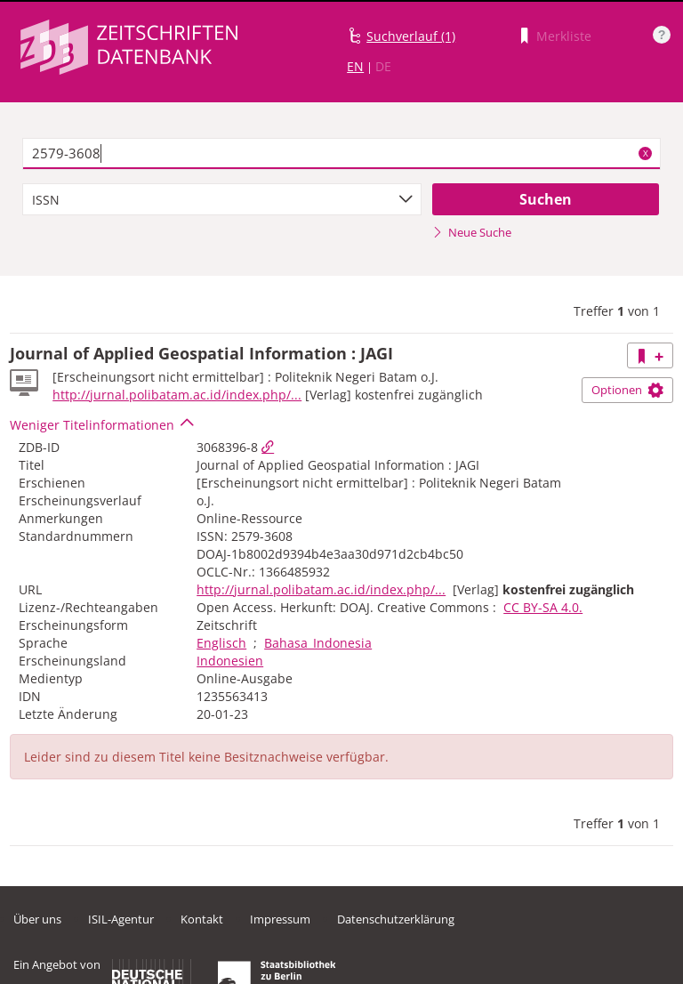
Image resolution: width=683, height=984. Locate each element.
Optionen (627, 390)
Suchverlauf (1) (410, 36)
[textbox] (341, 154)
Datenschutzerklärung (395, 919)
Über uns (37, 919)
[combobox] (222, 199)
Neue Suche (471, 232)
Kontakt (202, 919)
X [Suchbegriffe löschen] (645, 153)
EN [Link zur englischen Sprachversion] (355, 66)
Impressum (280, 919)
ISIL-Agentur (121, 919)
